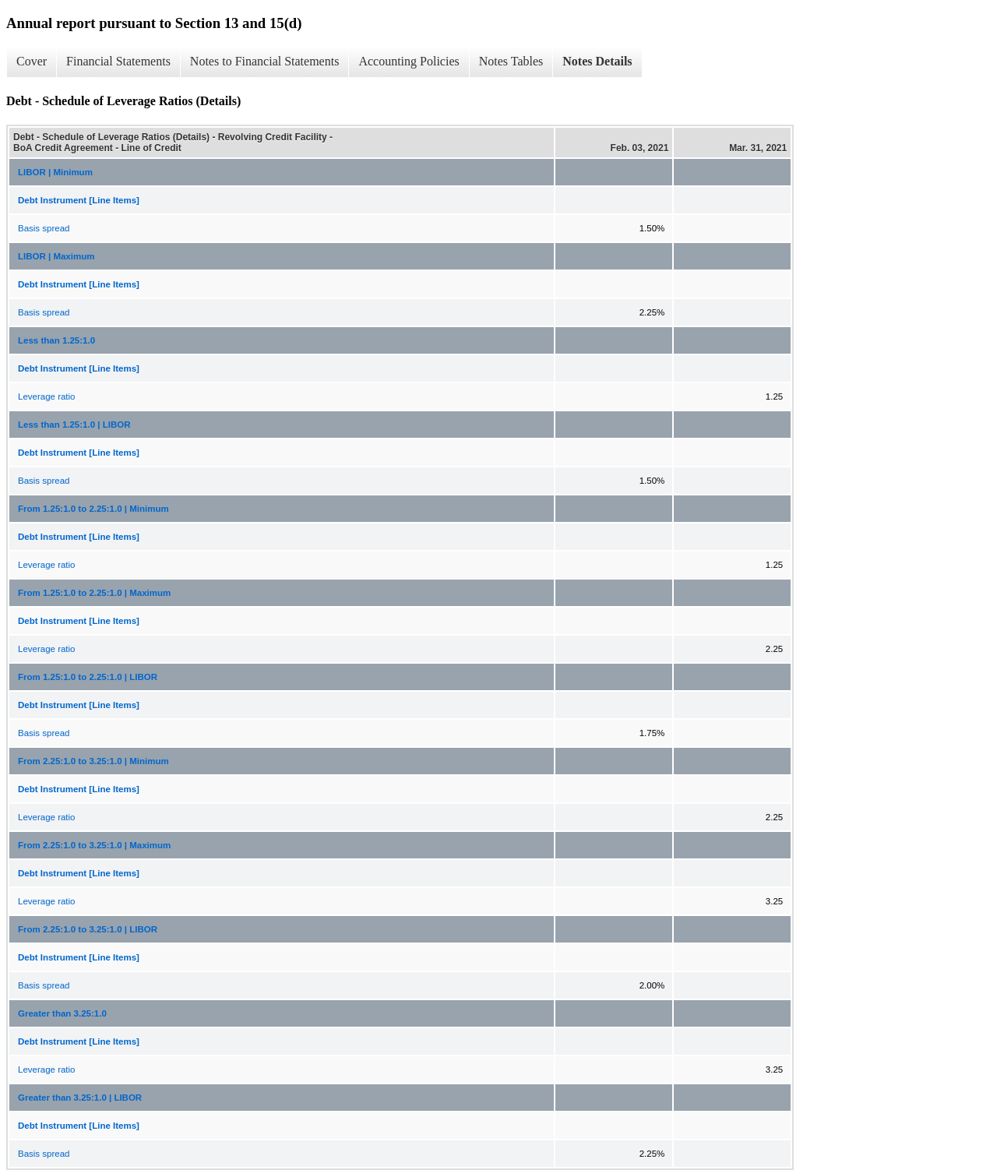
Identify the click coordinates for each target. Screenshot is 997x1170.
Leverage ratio (47, 396)
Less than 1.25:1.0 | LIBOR (74, 424)
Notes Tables (511, 61)
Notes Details (597, 61)
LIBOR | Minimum (55, 172)
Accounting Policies (408, 61)
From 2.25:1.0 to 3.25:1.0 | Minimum (93, 761)
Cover (31, 61)
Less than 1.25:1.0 (56, 340)
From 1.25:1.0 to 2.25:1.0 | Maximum (94, 592)
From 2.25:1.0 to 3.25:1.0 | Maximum (94, 845)
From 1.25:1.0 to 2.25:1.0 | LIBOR (87, 677)
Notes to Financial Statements (265, 61)
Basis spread (43, 228)
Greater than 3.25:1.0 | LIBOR (80, 1097)
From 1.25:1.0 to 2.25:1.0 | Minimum (93, 508)
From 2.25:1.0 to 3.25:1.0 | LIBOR (87, 929)
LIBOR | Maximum (56, 256)
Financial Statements (118, 61)
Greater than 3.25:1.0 (62, 1013)
